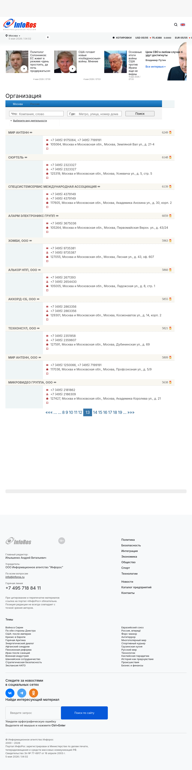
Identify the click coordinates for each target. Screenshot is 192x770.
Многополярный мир (133, 640)
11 (75, 412)
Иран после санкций (17, 652)
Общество (128, 562)
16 (105, 412)
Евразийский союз (132, 627)
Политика (128, 539)
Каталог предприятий (136, 587)
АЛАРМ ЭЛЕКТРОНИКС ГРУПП (31, 216)
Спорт (125, 568)
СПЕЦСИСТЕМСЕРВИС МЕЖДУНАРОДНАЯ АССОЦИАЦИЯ (52, 186)
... (55, 412)
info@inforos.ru (15, 577)
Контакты (127, 593)
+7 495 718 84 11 (23, 588)
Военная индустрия (17, 655)
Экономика (129, 556)
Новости (127, 581)
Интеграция (129, 551)
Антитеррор (128, 636)
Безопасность (131, 545)
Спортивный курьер (133, 643)
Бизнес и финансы (132, 665)
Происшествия (130, 662)
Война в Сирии (14, 627)
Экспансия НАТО (15, 665)
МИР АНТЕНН (18, 132)
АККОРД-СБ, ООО (22, 299)
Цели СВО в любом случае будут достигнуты (164, 53)
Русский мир (129, 649)
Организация (23, 95)
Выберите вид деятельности (30, 120)
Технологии (129, 573)
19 (120, 412)
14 (95, 412)
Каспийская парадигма (135, 655)
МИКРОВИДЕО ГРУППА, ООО (30, 382)
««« (48, 412)
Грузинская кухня (131, 646)
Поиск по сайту (84, 712)
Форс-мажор (129, 633)
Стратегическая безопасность (23, 662)
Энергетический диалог (19, 643)
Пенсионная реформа (18, 649)
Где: (72, 114)
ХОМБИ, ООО (18, 241)
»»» (130, 412)
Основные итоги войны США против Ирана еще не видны (135, 63)
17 (110, 412)
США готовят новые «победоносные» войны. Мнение (90, 57)
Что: (14, 114)
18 (115, 412)
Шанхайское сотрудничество (22, 659)
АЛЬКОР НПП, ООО (22, 270)
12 (80, 412)
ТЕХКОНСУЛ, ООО (22, 328)
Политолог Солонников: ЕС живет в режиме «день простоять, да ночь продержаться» (40, 61)
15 (100, 412)
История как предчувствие (137, 659)
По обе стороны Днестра (20, 630)
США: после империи (18, 633)
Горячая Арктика (15, 640)
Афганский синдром (17, 646)
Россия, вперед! (131, 630)
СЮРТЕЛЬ (16, 157)
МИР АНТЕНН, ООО (23, 357)
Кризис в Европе (15, 636)
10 (71, 412)
